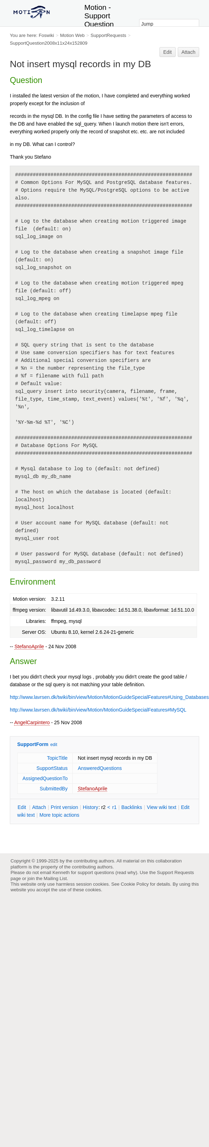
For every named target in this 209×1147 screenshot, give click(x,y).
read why (126, 872)
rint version (64, 807)
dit (22, 807)
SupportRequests (108, 35)
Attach (189, 52)
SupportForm (32, 744)
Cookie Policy (135, 884)
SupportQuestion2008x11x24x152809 (48, 43)
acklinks (131, 807)
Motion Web (72, 35)
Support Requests (175, 872)
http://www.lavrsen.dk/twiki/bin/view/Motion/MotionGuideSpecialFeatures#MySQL (98, 710)
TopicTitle (57, 758)
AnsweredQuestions (100, 768)
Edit (167, 52)
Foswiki (46, 35)
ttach (39, 807)
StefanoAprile (29, 646)
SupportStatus (52, 768)
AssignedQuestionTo (44, 778)
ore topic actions (59, 815)
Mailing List (55, 878)
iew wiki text (161, 807)
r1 (114, 807)
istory (90, 807)
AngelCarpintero (32, 722)
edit (53, 744)
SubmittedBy (53, 788)
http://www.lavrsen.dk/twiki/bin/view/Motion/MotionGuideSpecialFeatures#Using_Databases (109, 697)
